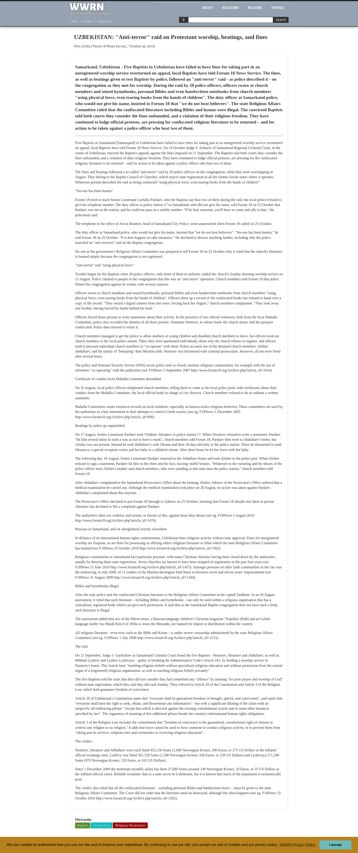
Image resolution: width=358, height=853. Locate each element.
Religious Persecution (130, 825)
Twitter (86, 21)
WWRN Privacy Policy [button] (297, 845)
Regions (255, 8)
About (207, 8)
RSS (73, 21)
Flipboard (103, 21)
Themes (277, 8)
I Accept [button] (335, 845)
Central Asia (101, 825)
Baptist (82, 825)
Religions (230, 8)
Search (281, 20)
